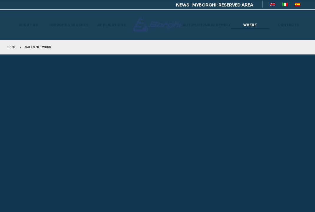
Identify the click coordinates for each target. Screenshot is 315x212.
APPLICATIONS (111, 25)
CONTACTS (288, 25)
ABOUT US (28, 25)
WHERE (250, 24)
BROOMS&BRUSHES (70, 25)
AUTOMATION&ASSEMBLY (207, 25)
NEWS (182, 5)
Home (11, 47)
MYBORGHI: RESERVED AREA (222, 5)
